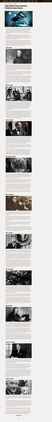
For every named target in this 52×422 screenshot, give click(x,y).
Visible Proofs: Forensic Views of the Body (25, 228)
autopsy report (26, 286)
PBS (22, 43)
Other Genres (20, 1)
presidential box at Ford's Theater (12, 105)
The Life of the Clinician (24, 328)
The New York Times (13, 362)
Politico (20, 72)
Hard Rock (15, 1)
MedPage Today (17, 299)
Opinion (32, 1)
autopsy (8, 28)
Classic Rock (11, 1)
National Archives (22, 256)
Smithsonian (19, 117)
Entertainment (28, 1)
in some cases (7, 175)
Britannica (28, 28)
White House (17, 371)
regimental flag (8, 108)
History (17, 140)
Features (36, 1)
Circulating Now (19, 111)
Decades (24, 1)
